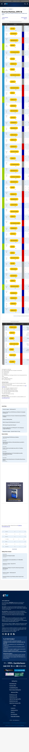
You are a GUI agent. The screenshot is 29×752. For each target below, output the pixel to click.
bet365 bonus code (13, 694)
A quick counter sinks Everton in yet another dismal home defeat (14, 460)
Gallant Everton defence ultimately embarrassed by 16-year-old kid (13, 443)
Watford (12, 28)
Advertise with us (14, 725)
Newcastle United (14, 151)
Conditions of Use (8, 725)
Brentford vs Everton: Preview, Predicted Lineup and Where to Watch (14, 416)
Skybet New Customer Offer (15, 703)
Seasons (4, 9)
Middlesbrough (14, 128)
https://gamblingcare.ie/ (6, 631)
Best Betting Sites (12, 683)
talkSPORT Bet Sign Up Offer (15, 698)
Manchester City (14, 40)
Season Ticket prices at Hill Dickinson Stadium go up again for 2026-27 (14, 412)
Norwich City (13, 99)
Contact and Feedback (6, 722)
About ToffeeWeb (21, 725)
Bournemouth (13, 122)
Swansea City (13, 63)
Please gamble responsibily (7, 1)
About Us (13, 712)
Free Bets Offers (12, 685)
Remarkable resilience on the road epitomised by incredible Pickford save (12, 454)
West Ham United (14, 110)
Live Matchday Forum (6, 397)
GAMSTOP (6, 647)
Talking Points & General (6, 551)
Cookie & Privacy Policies (15, 722)
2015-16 (10, 9)
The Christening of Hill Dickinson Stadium (11, 437)
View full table (14, 549)
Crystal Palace (14, 134)
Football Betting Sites (13, 687)
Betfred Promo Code (13, 701)
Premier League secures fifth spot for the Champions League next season (13, 428)
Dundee (11, 349)
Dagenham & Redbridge (15, 176)
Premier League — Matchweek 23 (9, 572)
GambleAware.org (12, 644)
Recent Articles (5, 434)
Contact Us (13, 708)
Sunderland (13, 105)
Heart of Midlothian (14, 343)
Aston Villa (13, 117)
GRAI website (21, 656)
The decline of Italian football (9, 555)
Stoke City (13, 158)
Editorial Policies (22, 722)
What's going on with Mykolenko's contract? (11, 422)
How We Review (14, 714)
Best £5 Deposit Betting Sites (15, 689)
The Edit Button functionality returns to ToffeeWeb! (13, 559)
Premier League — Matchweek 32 (9, 409)
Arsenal (12, 92)
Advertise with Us (14, 710)
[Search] (25, 4)
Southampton (13, 33)
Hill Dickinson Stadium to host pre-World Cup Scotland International (13, 568)
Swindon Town (13, 327)
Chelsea (12, 58)
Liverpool (13, 81)
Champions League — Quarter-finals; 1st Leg (11, 431)
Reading (12, 69)
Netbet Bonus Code (13, 696)
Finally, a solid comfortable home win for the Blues (13, 448)
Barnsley (12, 45)
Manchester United (14, 87)
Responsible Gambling (15, 716)
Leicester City (13, 146)
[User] (27, 4)
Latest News (4, 406)
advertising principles (24, 1)
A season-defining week (7, 419)
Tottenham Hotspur (15, 52)
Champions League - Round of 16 (9, 563)
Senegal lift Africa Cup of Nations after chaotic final (13, 576)
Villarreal (12, 361)
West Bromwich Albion (15, 223)
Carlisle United (14, 204)
